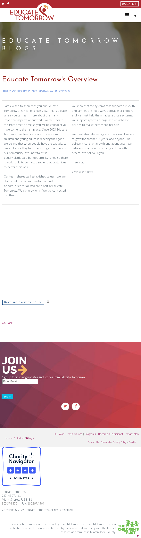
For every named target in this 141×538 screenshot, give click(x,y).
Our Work (59, 434)
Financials (106, 442)
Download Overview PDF (23, 302)
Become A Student (14, 438)
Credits (132, 442)
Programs (90, 434)
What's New (132, 434)
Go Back (7, 323)
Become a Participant (110, 434)
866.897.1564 (35, 503)
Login (30, 438)
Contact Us (93, 442)
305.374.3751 (10, 503)
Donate (129, 4)
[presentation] (31, 392)
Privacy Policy (120, 442)
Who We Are (75, 434)
